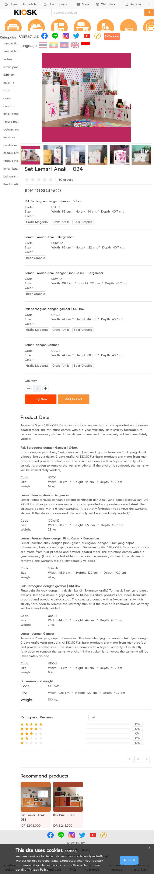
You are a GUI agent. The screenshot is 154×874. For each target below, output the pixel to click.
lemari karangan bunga (9, 169)
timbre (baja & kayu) (9, 122)
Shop (83, 4)
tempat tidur (9, 43)
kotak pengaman (9, 114)
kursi (6, 90)
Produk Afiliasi (9, 184)
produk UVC (9, 153)
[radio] (27, 179)
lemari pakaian (9, 67)
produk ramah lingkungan (9, 145)
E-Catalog (112, 36)
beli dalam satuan (9, 177)
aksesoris (9, 137)
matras (7, 59)
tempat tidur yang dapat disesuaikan (9, 51)
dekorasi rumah (9, 130)
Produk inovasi (9, 161)
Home (11, 4)
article (29, 4)
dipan (7, 98)
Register (133, 4)
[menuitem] (11, 4)
